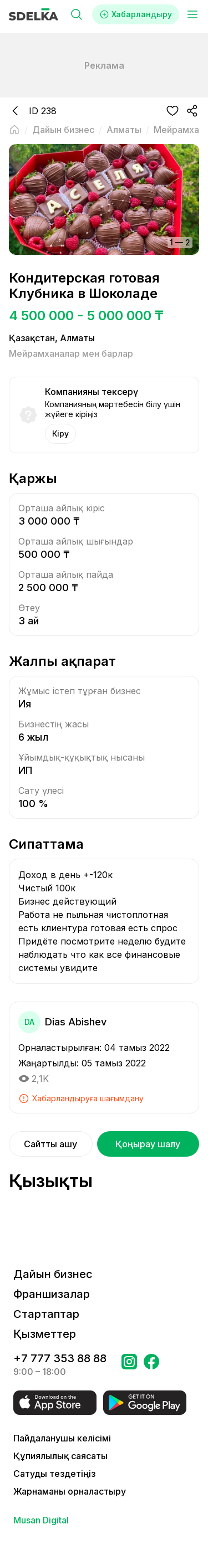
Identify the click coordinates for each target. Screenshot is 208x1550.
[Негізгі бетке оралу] (14, 129)
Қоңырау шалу (147, 1143)
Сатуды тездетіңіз (54, 1473)
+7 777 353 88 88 (59, 1358)
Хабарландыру (135, 14)
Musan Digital (41, 1520)
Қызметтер (44, 1334)
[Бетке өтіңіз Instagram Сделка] (129, 1365)
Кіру (60, 433)
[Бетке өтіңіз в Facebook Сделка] (151, 1365)
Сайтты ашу (50, 1143)
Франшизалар (51, 1294)
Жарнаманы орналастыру (69, 1491)
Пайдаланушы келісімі (62, 1438)
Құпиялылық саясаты (60, 1455)
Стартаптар (46, 1314)
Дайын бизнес (53, 1274)
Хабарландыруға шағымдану (81, 1098)
